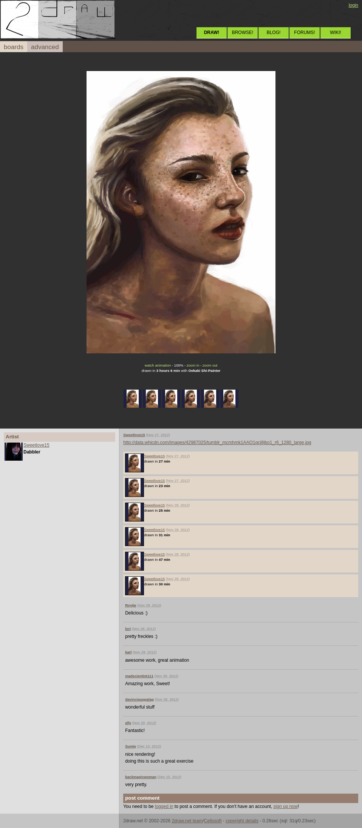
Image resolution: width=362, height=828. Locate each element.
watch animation (158, 365)
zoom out (210, 365)
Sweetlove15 (36, 445)
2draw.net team (187, 820)
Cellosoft (213, 820)
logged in (164, 806)
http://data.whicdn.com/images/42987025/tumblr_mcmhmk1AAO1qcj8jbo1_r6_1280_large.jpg (217, 442)
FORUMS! (304, 32)
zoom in (193, 365)
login (353, 5)
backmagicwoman (140, 777)
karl (128, 652)
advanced (45, 47)
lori (128, 629)
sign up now (286, 806)
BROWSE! (243, 32)
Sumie (130, 746)
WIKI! (335, 32)
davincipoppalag (139, 699)
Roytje (130, 605)
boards (13, 47)
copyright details (242, 820)
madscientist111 (139, 676)
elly (128, 723)
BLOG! (274, 32)
